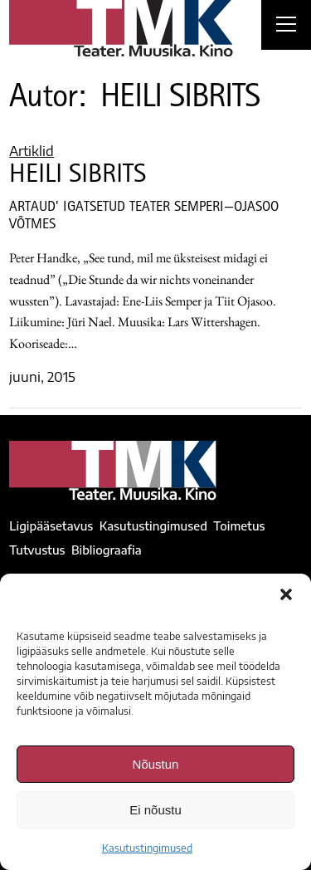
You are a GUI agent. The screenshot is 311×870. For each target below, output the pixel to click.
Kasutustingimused (147, 848)
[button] (286, 594)
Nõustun (156, 764)
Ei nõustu (155, 810)
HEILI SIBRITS (77, 177)
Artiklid (31, 151)
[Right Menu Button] (286, 26)
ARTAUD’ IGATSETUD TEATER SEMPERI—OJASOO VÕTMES (144, 216)
